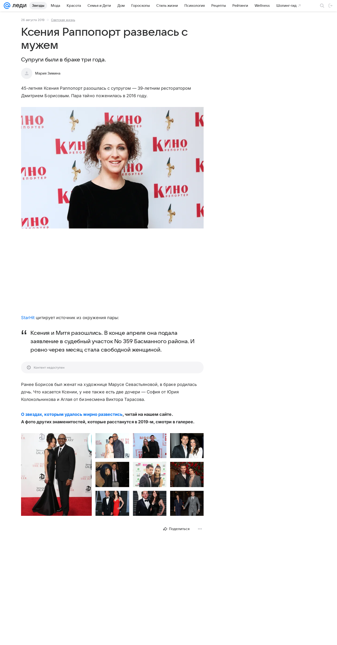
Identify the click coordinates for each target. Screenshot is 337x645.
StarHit (28, 317)
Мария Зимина (47, 73)
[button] (112, 168)
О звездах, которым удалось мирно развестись (72, 414)
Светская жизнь (63, 20)
